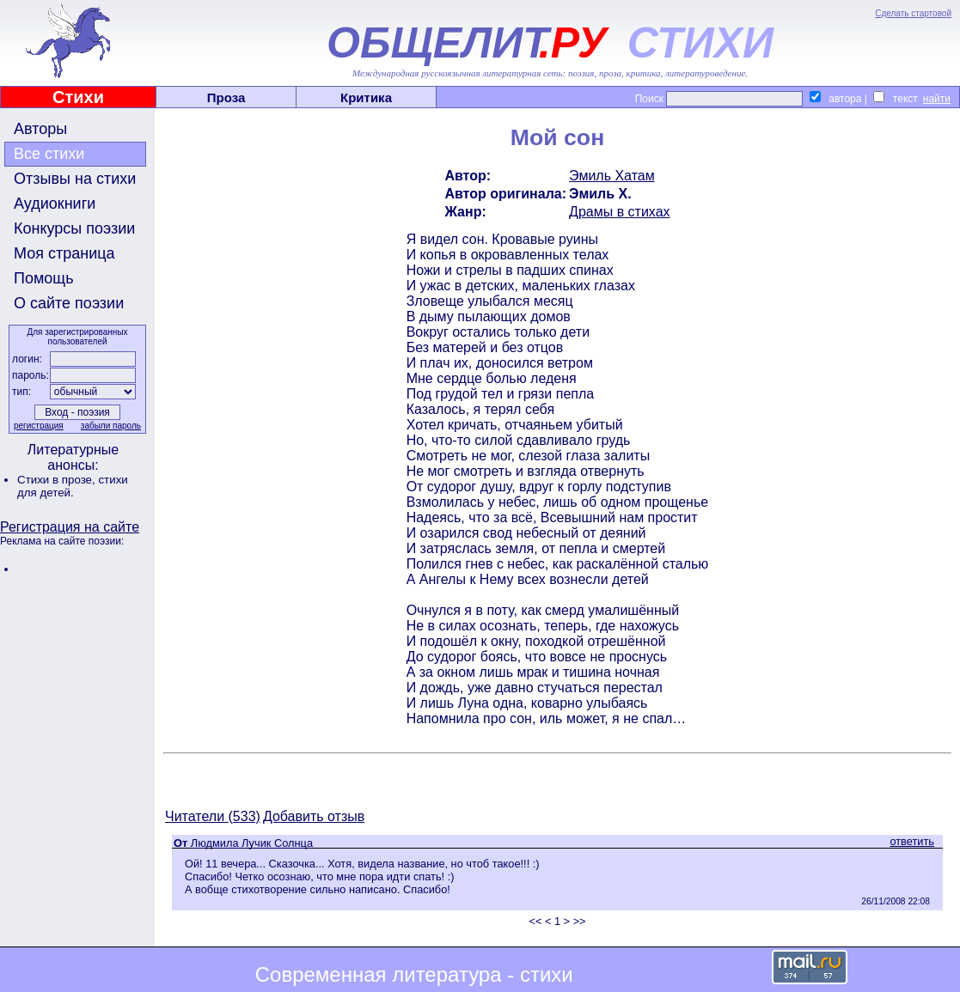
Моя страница (64, 253)
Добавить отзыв (313, 816)
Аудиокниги (54, 203)
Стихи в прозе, (57, 479)
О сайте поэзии (69, 303)
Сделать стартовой (913, 13)
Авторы (40, 128)
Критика (366, 97)
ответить (912, 841)
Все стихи (49, 153)
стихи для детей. (72, 486)
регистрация (39, 425)
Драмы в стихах (619, 211)
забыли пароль (111, 425)
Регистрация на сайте (69, 527)
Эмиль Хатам (612, 175)
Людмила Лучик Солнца (252, 843)
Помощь (44, 278)
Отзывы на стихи (75, 178)
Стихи (78, 97)
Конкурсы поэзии (74, 228)
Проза (226, 97)
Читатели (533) (212, 816)
